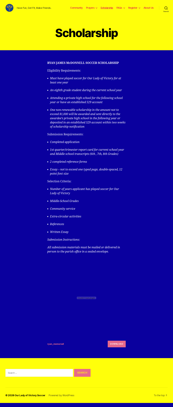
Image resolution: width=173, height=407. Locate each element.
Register (132, 9)
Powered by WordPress (62, 399)
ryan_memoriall (56, 348)
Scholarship (107, 9)
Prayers (90, 9)
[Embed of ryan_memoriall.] (86, 301)
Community (76, 9)
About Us (149, 9)
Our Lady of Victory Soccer (30, 399)
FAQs (119, 9)
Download (116, 348)
